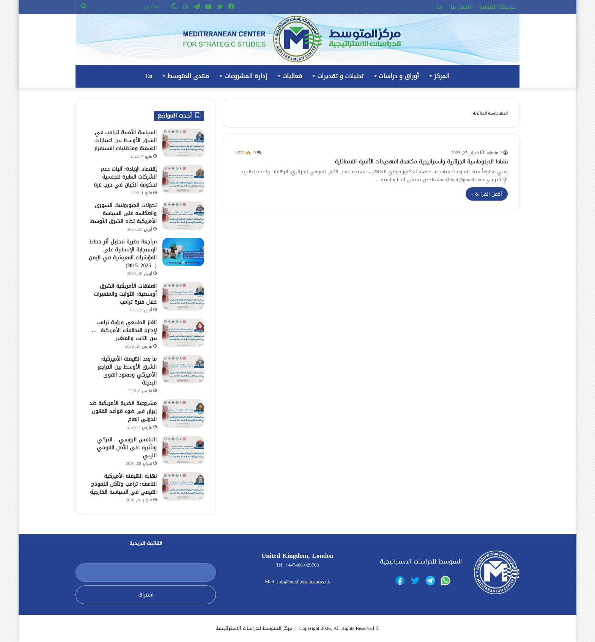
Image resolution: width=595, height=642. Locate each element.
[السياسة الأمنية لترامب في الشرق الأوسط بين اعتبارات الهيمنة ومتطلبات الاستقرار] (183, 143)
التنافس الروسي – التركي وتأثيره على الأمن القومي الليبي (127, 448)
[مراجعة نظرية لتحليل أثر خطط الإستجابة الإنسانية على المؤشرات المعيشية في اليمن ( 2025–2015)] (183, 252)
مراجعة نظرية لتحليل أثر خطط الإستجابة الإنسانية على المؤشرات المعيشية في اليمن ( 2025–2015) (123, 254)
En (439, 7)
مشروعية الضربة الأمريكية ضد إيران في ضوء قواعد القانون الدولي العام (123, 411)
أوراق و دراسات (399, 76)
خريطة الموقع (497, 7)
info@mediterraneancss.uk (303, 581)
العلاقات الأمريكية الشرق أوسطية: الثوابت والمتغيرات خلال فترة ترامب (125, 294)
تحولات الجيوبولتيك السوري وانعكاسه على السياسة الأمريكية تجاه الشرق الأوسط (123, 213)
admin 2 (494, 153)
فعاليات (292, 76)
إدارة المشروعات (245, 76)
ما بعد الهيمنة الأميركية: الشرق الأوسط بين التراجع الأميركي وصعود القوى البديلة (127, 371)
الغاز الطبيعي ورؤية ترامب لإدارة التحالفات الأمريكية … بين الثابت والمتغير (124, 330)
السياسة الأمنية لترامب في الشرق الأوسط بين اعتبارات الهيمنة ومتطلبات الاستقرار (125, 140)
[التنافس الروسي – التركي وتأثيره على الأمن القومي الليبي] (183, 450)
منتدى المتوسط (188, 76)
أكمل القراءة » (486, 194)
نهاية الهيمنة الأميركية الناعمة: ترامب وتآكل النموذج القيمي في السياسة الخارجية (123, 484)
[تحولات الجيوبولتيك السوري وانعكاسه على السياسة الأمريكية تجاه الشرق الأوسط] (183, 215)
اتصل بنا (460, 7)
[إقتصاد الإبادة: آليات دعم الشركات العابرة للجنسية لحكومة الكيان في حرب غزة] (183, 179)
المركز (442, 76)
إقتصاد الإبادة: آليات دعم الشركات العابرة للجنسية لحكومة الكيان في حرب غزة (125, 177)
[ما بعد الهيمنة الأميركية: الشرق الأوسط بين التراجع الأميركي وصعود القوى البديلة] (183, 369)
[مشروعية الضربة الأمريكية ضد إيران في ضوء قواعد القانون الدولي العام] (183, 413)
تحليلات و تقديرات (340, 76)
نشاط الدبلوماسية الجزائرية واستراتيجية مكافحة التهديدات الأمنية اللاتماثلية (421, 162)
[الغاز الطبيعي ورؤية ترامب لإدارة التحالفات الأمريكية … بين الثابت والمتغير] (183, 333)
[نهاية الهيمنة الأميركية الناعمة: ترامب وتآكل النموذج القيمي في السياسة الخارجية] (183, 486)
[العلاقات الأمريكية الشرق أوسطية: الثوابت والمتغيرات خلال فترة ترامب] (183, 296)
